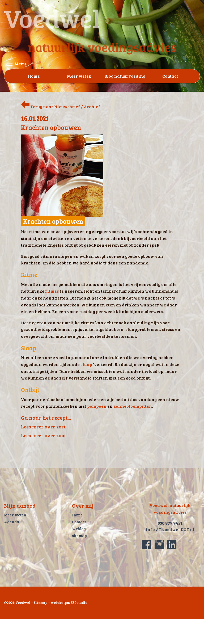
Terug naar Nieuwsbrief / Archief (60, 106)
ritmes (52, 291)
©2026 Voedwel (17, 602)
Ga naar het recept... (46, 417)
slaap (86, 364)
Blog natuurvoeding (124, 76)
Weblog (79, 528)
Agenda (11, 521)
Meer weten (79, 76)
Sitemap (40, 602)
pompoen (97, 406)
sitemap (79, 535)
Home (34, 76)
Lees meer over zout (43, 435)
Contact (170, 76)
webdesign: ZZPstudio (69, 602)
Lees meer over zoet (43, 426)
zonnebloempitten (132, 406)
